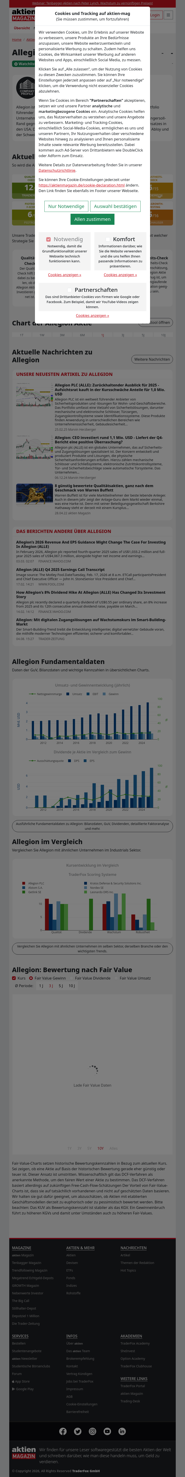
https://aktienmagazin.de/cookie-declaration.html (82, 185)
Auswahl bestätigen (115, 206)
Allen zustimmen (92, 219)
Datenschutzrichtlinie (57, 170)
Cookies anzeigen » (64, 274)
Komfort (124, 239)
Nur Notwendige (66, 206)
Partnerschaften (96, 289)
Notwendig (68, 239)
